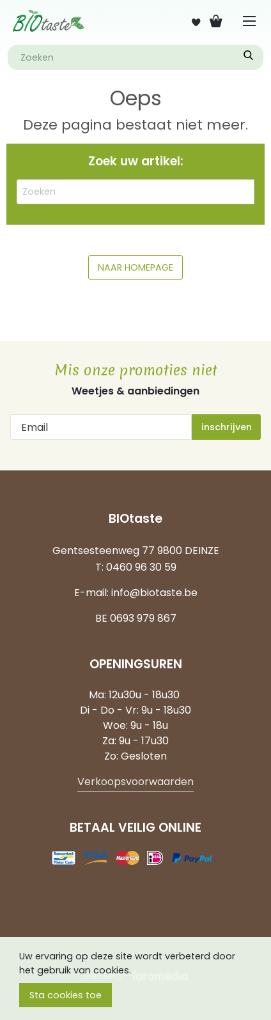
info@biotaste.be (154, 592)
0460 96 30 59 (141, 567)
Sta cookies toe (65, 995)
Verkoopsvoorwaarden (135, 781)
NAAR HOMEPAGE (135, 267)
